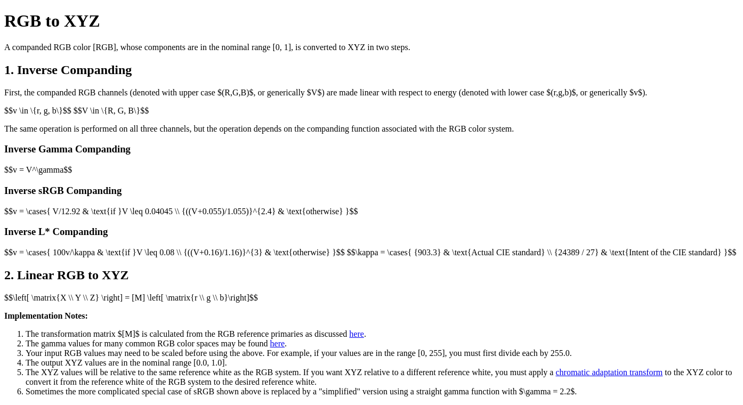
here (356, 333)
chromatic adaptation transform (609, 372)
